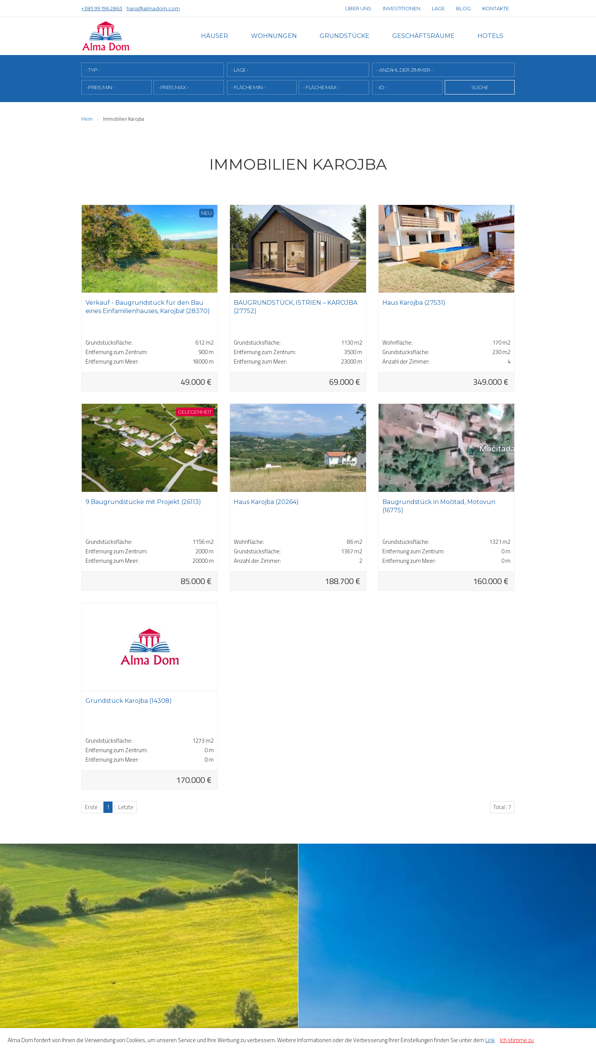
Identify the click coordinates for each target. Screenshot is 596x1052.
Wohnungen (274, 35)
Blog (463, 8)
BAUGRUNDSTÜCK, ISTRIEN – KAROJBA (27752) (295, 306)
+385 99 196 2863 (101, 8)
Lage (438, 8)
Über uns (358, 8)
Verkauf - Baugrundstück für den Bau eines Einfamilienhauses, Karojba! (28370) (148, 306)
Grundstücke (344, 35)
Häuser (214, 35)
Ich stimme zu (517, 1040)
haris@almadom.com (153, 8)
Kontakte (495, 8)
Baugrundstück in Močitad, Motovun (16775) (438, 505)
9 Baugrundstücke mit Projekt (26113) (143, 501)
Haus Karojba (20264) (266, 501)
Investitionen (401, 8)
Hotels (490, 35)
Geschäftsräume (423, 35)
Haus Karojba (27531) (413, 302)
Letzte (125, 806)
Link (490, 1040)
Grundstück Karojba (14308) (129, 700)
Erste (91, 806)
